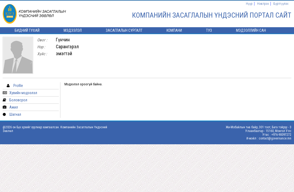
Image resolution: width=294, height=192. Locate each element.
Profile (18, 85)
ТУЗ (209, 30)
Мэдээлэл (73, 30)
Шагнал (15, 114)
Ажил (13, 107)
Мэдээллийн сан (251, 30)
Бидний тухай (27, 30)
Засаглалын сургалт (124, 30)
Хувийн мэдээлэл (23, 93)
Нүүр (249, 4)
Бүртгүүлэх (280, 4)
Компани (174, 30)
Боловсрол (18, 100)
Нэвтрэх (263, 4)
